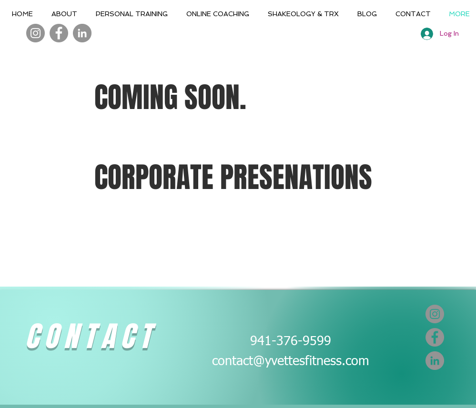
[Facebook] (59, 33)
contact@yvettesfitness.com (290, 361)
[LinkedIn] (82, 33)
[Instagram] (35, 33)
